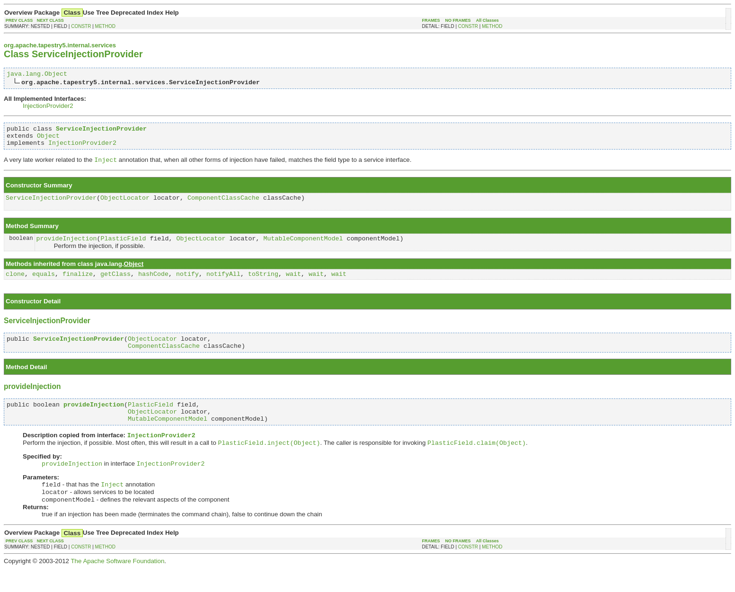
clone (15, 284)
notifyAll (223, 284)
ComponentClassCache (223, 205)
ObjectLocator (125, 205)
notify (187, 284)
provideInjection (66, 247)
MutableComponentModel (303, 247)
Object (48, 139)
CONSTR (81, 26)
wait (293, 284)
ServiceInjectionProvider (51, 205)
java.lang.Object (37, 75)
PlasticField (123, 247)
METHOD (105, 26)
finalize (77, 284)
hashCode (153, 284)
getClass (115, 284)
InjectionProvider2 (48, 107)
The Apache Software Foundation (117, 584)
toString (263, 284)
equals (43, 284)
